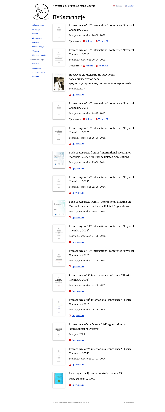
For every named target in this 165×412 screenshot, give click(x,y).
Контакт (35, 77)
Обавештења (38, 25)
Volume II (103, 41)
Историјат (36, 29)
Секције (35, 51)
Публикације (38, 59)
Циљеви (35, 42)
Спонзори (36, 68)
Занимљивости (38, 72)
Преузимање (78, 94)
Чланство (36, 64)
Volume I (90, 41)
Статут (35, 34)
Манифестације (39, 55)
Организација (38, 47)
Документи (37, 38)
